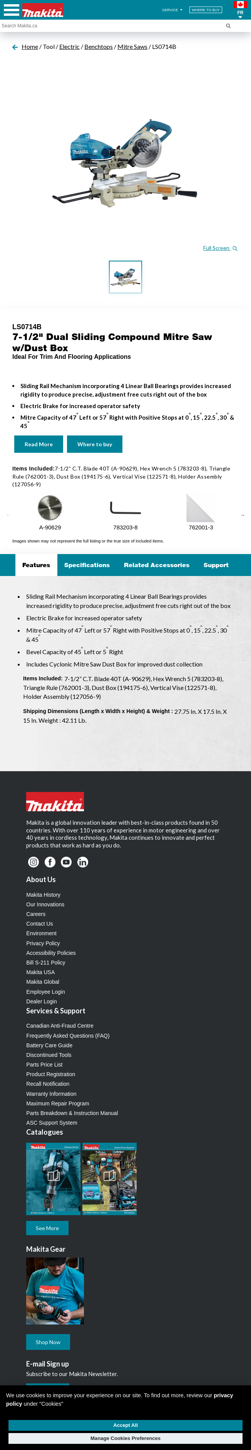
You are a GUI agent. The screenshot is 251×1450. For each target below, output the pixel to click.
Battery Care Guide (49, 1045)
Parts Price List (44, 1065)
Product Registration (50, 1074)
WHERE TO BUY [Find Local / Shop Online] (206, 10)
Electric (69, 46)
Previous (8, 515)
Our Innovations (45, 904)
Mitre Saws (132, 46)
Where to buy (94, 444)
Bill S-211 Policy (45, 962)
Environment (41, 933)
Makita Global (42, 982)
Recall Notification (47, 1084)
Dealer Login (41, 1001)
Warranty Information (51, 1094)
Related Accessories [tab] (156, 565)
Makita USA (40, 972)
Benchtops (98, 46)
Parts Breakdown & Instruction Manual (72, 1113)
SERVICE (173, 10)
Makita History (43, 895)
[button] (240, 10)
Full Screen (220, 247)
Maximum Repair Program (57, 1103)
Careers (35, 914)
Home (30, 46)
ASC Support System (51, 1123)
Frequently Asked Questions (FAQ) (67, 1036)
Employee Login (45, 992)
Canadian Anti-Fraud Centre (59, 1026)
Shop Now (48, 1342)
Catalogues (44, 1132)
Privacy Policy (43, 943)
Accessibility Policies (50, 953)
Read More (39, 444)
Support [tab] (216, 565)
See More (47, 1228)
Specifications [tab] (87, 565)
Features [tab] (36, 565)
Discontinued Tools (48, 1055)
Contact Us (39, 924)
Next (242, 515)
